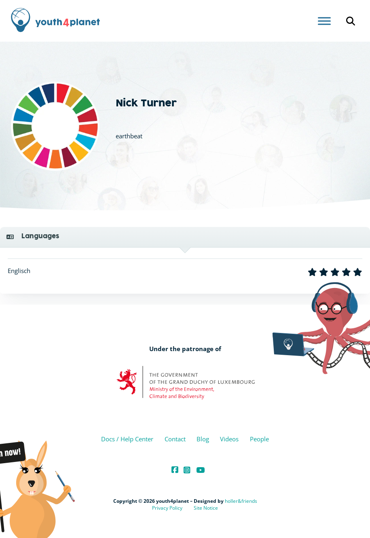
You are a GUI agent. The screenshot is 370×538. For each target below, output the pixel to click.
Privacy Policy (167, 507)
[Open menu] (324, 21)
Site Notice (206, 507)
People (259, 439)
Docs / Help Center (127, 439)
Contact (175, 439)
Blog (203, 439)
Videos (229, 439)
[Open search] (350, 21)
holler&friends (241, 501)
